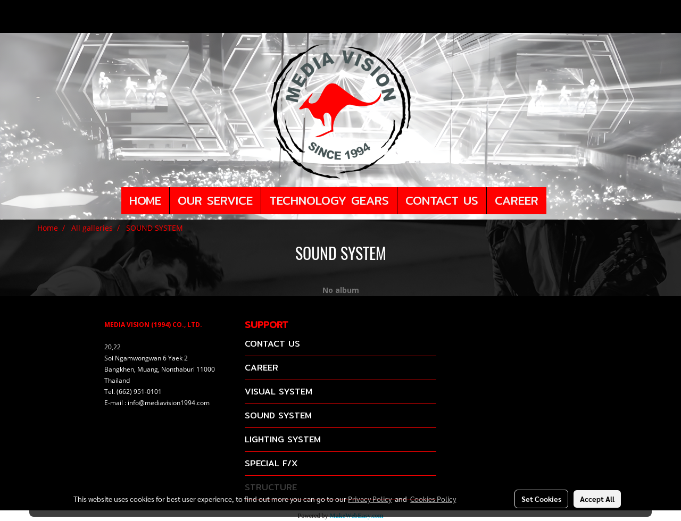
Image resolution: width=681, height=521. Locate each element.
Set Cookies (541, 498)
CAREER (516, 200)
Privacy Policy (370, 498)
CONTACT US (441, 200)
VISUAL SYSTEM (278, 391)
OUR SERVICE (215, 200)
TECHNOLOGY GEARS (329, 200)
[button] (556, 201)
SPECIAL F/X (271, 463)
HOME (145, 200)
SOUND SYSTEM (278, 415)
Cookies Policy (433, 498)
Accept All (597, 498)
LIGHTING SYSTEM (283, 439)
